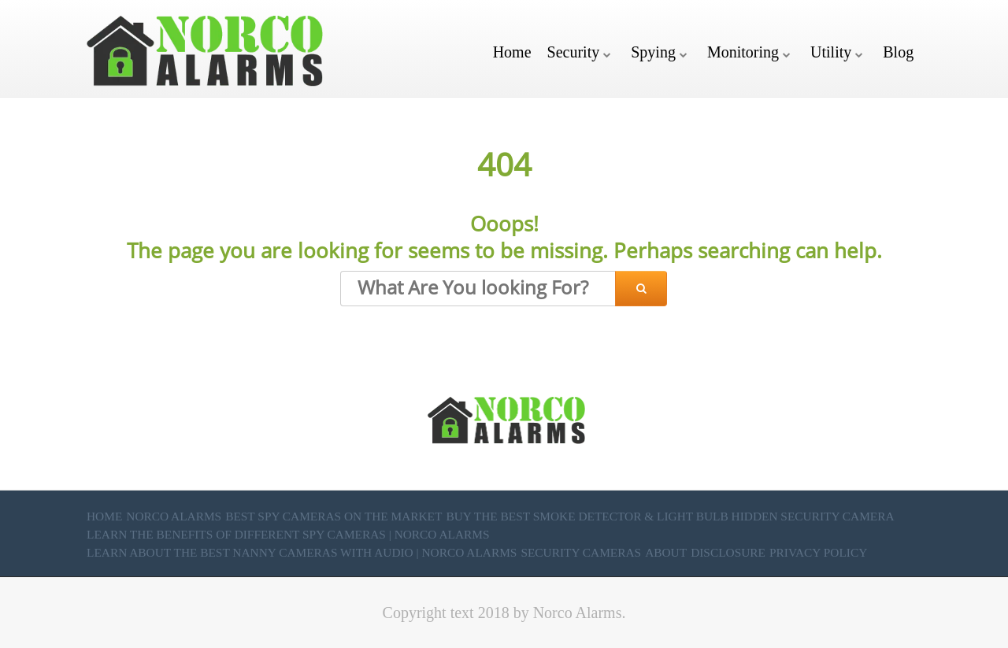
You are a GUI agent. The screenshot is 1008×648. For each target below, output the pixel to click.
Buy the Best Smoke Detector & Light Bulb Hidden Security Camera (670, 516)
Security (573, 52)
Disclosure (728, 552)
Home (512, 52)
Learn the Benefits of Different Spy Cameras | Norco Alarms (288, 534)
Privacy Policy (818, 552)
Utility (830, 52)
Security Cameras (581, 552)
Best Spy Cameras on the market (333, 516)
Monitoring (743, 52)
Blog (898, 52)
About (666, 552)
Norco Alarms (173, 516)
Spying (653, 52)
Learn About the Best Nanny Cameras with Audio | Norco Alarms (302, 552)
